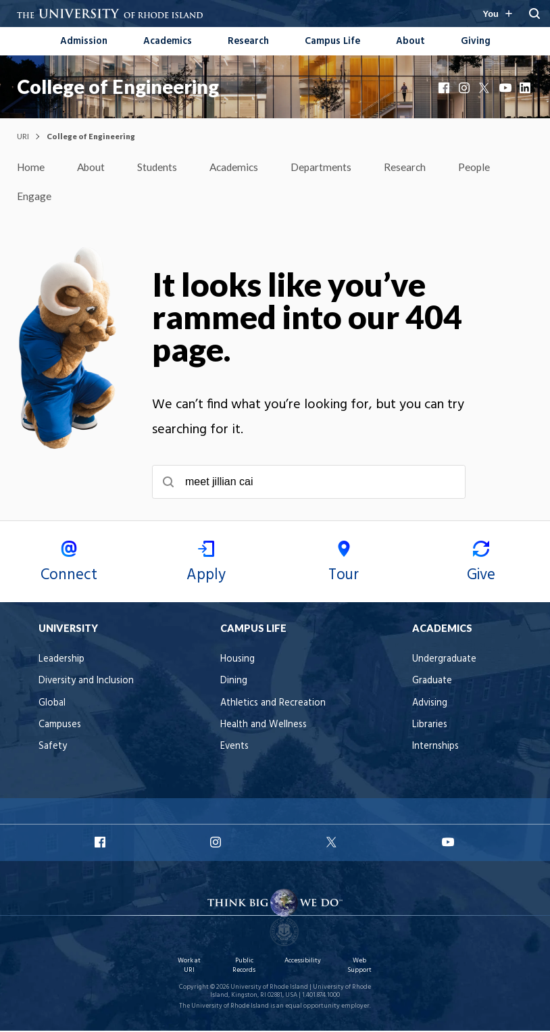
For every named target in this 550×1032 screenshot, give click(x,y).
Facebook (445, 87)
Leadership (61, 660)
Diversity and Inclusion (86, 682)
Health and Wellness (263, 726)
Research (248, 41)
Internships (435, 748)
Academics (167, 41)
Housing (237, 660)
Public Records (243, 967)
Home (31, 167)
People (482, 167)
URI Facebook (101, 843)
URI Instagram (217, 843)
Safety (53, 748)
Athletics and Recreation (273, 704)
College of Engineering (118, 86)
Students (161, 167)
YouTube (506, 87)
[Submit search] (168, 483)
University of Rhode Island (269, 988)
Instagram (465, 87)
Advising (429, 704)
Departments (328, 167)
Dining (233, 682)
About (410, 41)
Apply (207, 565)
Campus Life (332, 41)
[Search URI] (534, 13)
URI (23, 136)
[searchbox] (309, 483)
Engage (34, 197)
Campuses (60, 726)
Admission (83, 41)
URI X (333, 843)
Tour (344, 565)
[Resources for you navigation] (497, 13)
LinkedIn (526, 87)
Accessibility (302, 962)
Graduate (432, 682)
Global (52, 704)
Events (234, 748)
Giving (476, 41)
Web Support (359, 967)
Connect (69, 565)
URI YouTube (448, 843)
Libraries (429, 726)
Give (482, 565)
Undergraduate (444, 660)
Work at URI (189, 967)
